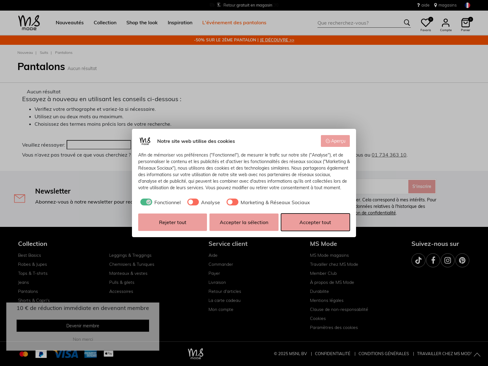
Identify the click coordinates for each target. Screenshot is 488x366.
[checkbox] (159, 202)
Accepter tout (315, 222)
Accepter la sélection (244, 222)
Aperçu (335, 141)
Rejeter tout (172, 222)
